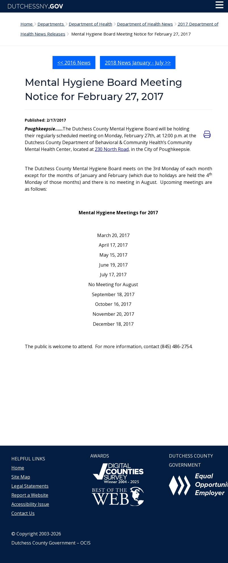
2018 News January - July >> (138, 62)
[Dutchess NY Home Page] (114, 6)
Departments (51, 24)
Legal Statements (30, 486)
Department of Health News (145, 24)
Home (27, 24)
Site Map (20, 477)
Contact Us (23, 513)
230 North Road (112, 149)
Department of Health (90, 24)
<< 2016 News (74, 62)
